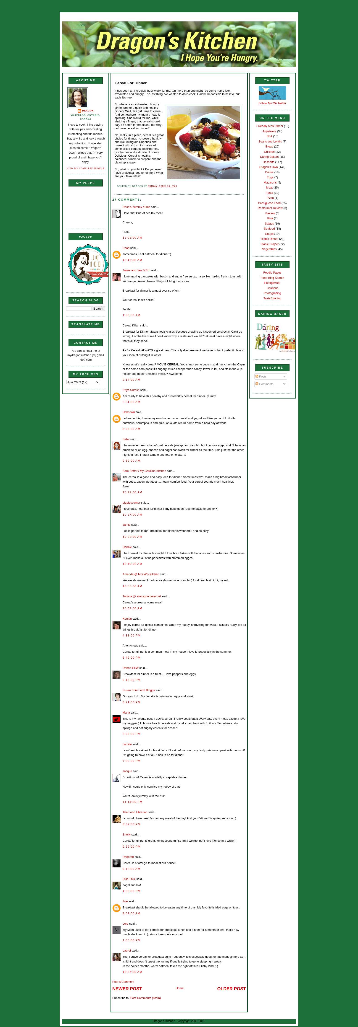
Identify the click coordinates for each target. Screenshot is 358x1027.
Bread (269, 146)
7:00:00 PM (132, 761)
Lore (126, 923)
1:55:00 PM (132, 940)
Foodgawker (272, 283)
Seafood (269, 228)
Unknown (129, 412)
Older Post (231, 988)
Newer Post (127, 988)
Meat (269, 187)
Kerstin (127, 618)
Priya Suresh (131, 390)
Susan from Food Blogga (139, 690)
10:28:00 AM (132, 536)
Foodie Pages (272, 272)
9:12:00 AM (131, 869)
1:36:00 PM (132, 891)
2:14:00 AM (131, 379)
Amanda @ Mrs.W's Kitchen (141, 574)
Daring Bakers (269, 156)
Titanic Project (269, 244)
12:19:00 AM (132, 260)
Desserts (268, 162)
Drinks (269, 172)
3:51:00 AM (131, 402)
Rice (270, 218)
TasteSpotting (272, 298)
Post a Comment (123, 981)
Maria (126, 712)
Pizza (270, 197)
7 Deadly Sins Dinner (269, 126)
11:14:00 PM (132, 802)
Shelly (127, 834)
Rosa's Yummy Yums (136, 207)
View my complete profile (86, 168)
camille (127, 744)
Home (81, 25)
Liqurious (272, 288)
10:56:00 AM (132, 586)
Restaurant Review (270, 208)
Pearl (126, 248)
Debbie (127, 547)
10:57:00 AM (132, 608)
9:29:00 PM (132, 846)
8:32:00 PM (132, 824)
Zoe (125, 901)
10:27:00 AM (132, 514)
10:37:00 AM (132, 972)
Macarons (270, 182)
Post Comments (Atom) (145, 998)
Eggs (270, 177)
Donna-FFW (131, 668)
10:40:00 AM (132, 564)
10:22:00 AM (132, 492)
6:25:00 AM (131, 429)
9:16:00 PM (132, 680)
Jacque (127, 771)
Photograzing (272, 293)
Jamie (126, 524)
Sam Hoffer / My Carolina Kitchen (144, 471)
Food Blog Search (272, 277)
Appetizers (269, 131)
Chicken (269, 151)
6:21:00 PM (132, 702)
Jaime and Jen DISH (136, 270)
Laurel (127, 950)
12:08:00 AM (132, 237)
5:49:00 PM (132, 657)
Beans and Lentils (270, 141)
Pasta (269, 192)
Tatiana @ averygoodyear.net (142, 596)
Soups (269, 233)
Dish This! (129, 879)
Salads (269, 223)
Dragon (88, 110)
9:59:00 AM (131, 460)
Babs (126, 439)
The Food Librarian (135, 812)
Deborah (128, 857)
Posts (260, 376)
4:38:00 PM (132, 635)
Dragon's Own (268, 167)
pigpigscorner (131, 502)
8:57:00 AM (131, 913)
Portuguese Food (269, 203)
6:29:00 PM (132, 734)
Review (270, 213)
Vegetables (269, 249)
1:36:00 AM (131, 315)
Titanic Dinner (269, 239)
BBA (269, 136)
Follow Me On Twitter (272, 103)
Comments (264, 384)
